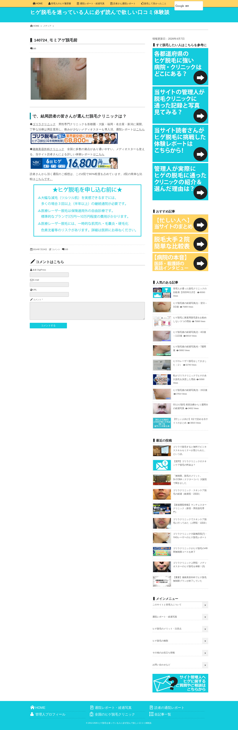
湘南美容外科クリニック (48, 149)
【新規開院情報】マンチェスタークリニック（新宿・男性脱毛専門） (190, 508)
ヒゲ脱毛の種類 (160, 640)
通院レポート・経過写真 (164, 616)
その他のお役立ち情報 (163, 652)
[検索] (184, 6)
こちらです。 (44, 179)
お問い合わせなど (161, 664)
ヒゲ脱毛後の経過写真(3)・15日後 (190, 390)
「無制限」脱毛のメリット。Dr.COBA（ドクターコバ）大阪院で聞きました (190, 479)
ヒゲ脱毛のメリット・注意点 (166, 628)
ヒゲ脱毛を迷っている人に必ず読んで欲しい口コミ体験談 (102, 12)
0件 (34, 48)
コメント (56, 249)
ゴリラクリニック (44, 124)
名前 (35, 270)
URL (35, 290)
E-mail (36, 280)
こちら (140, 129)
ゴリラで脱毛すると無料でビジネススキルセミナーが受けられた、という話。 (190, 450)
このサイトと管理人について (166, 604)
